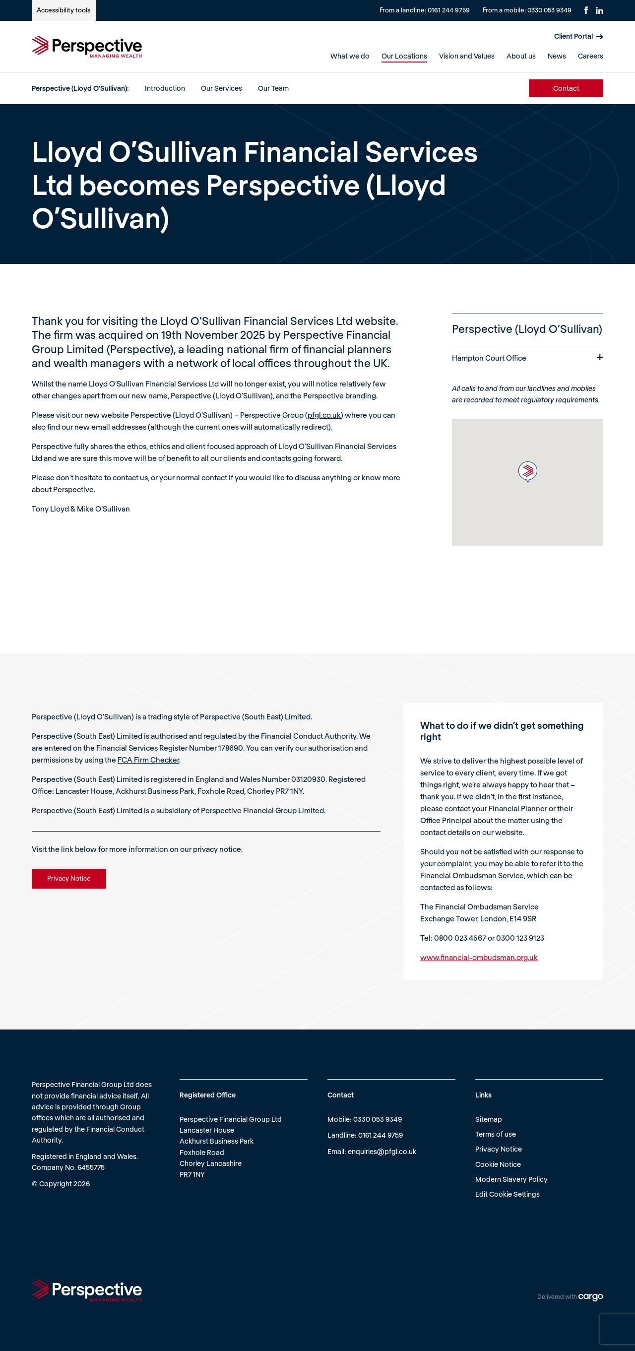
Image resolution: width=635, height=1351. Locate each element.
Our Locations (404, 56)
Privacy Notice (498, 1149)
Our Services (221, 88)
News (557, 56)
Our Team (273, 88)
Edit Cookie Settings (507, 1194)
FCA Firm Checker (148, 759)
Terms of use (495, 1134)
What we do (350, 56)
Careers (590, 56)
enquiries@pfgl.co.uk (382, 1151)
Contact (566, 88)
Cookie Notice (498, 1164)
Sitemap (488, 1119)
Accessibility (63, 10)
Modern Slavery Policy (511, 1179)
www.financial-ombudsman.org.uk (479, 957)
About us (521, 56)
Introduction (165, 88)
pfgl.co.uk (324, 414)
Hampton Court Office (527, 358)
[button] (527, 472)
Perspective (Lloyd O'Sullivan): (80, 88)
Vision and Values (467, 56)
